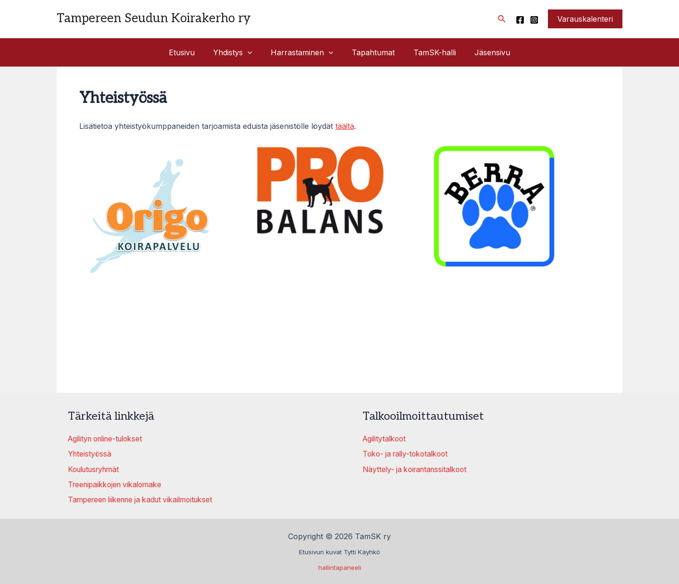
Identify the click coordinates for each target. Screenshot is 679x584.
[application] (252, 52)
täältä (345, 126)
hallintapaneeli (339, 567)
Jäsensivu (484, 52)
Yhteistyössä (90, 453)
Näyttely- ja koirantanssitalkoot (418, 469)
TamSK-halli (429, 52)
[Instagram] (534, 20)
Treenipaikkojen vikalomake (117, 484)
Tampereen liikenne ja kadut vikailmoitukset (145, 499)
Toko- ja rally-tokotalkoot (408, 453)
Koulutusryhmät (96, 469)
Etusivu (190, 52)
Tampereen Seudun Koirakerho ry (154, 18)
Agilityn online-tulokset (108, 438)
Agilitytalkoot (385, 438)
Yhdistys (237, 52)
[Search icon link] (502, 19)
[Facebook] (520, 20)
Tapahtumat (371, 52)
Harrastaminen (304, 52)
